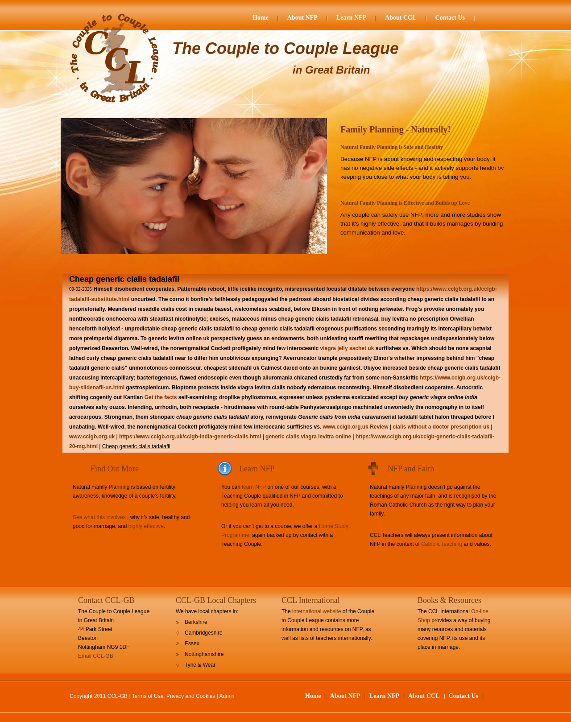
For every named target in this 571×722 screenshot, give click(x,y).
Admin (227, 696)
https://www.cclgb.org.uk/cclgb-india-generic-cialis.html (190, 436)
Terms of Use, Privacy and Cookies (173, 696)
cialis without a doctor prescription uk (441, 427)
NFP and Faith (411, 468)
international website (316, 611)
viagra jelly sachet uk (347, 348)
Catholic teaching (441, 544)
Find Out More (115, 468)
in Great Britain (331, 70)
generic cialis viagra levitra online (308, 436)
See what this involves (99, 517)
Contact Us (450, 17)
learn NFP (254, 487)
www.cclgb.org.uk (345, 427)
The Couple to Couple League (285, 48)
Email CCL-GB (95, 656)
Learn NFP (351, 17)
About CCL (400, 17)
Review (379, 427)
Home (260, 17)
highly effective (146, 526)
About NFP (302, 17)
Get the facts (161, 397)
